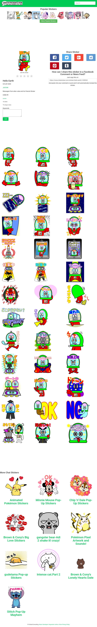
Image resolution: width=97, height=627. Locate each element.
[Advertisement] (48, 38)
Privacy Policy (66, 624)
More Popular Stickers (48, 21)
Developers (45, 624)
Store (60, 624)
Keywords (51, 624)
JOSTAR (5, 87)
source (4, 98)
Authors (56, 624)
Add (5, 119)
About (40, 624)
